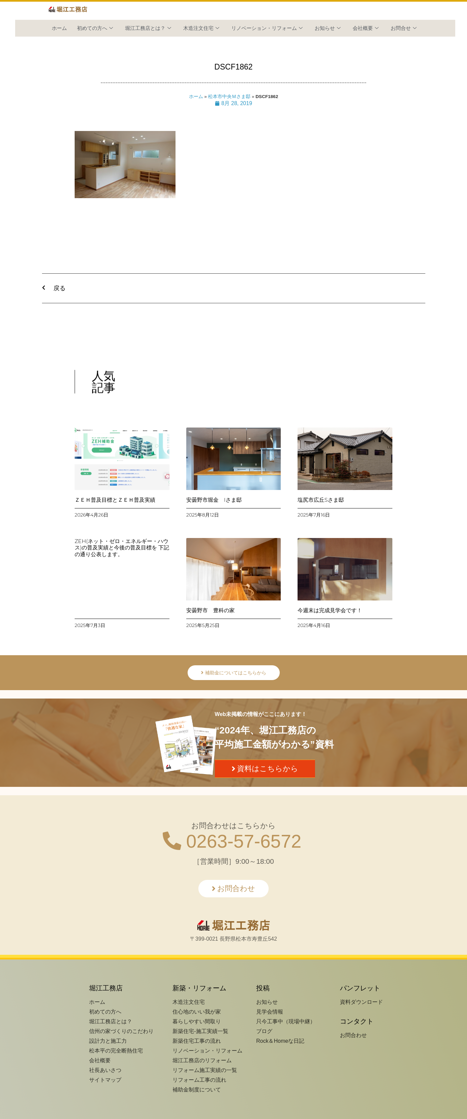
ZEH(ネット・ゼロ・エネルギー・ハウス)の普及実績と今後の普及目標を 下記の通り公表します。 (122, 547)
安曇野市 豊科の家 (210, 610)
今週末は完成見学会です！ (330, 610)
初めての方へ (95, 28)
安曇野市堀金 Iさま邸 (214, 500)
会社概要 (366, 28)
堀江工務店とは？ (148, 28)
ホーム (59, 28)
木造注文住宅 (201, 28)
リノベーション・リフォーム (267, 28)
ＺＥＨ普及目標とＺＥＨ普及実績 (115, 500)
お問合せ (404, 28)
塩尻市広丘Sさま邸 (321, 500)
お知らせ (328, 28)
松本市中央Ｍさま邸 (229, 96)
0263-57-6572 (232, 841)
